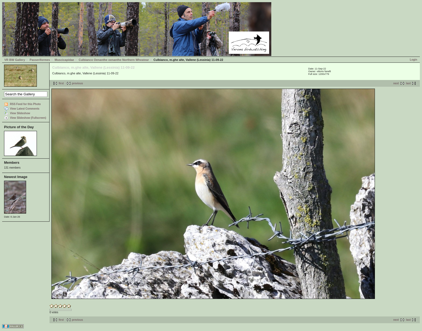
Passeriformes (40, 59)
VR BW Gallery (14, 59)
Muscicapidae (64, 59)
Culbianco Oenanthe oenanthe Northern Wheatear (114, 59)
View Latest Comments (24, 108)
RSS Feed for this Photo (25, 104)
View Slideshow (20, 113)
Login (413, 59)
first (61, 83)
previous (77, 83)
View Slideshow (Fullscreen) (28, 117)
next (396, 83)
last (408, 83)
